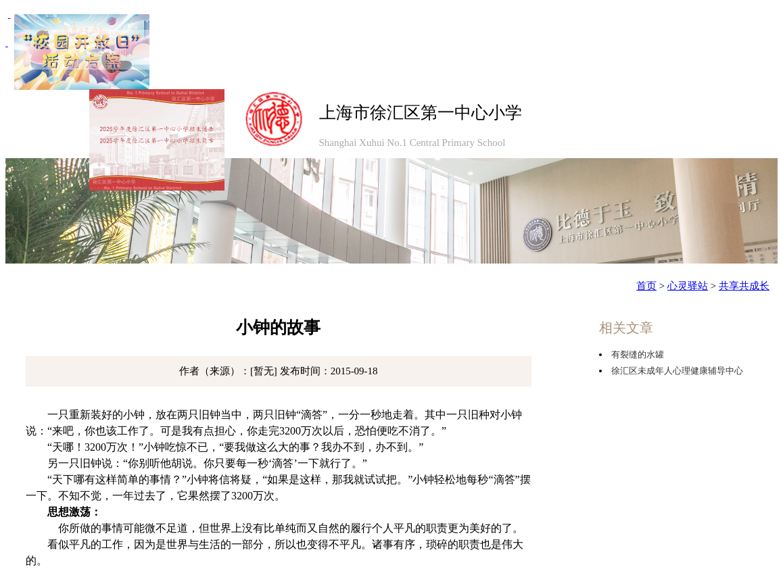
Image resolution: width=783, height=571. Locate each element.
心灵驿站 (687, 285)
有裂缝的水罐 (637, 354)
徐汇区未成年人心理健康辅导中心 (677, 371)
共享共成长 (744, 285)
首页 (646, 285)
